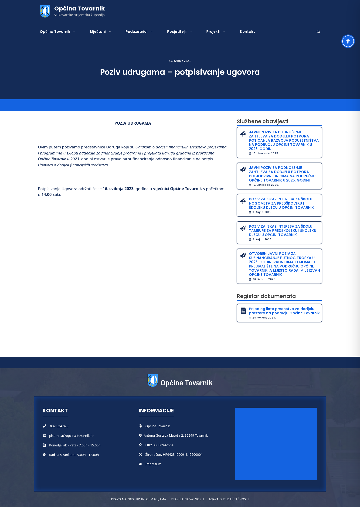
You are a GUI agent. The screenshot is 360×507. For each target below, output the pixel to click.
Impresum (153, 464)
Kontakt (247, 31)
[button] (318, 31)
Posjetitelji (183, 31)
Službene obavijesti (263, 121)
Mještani (104, 31)
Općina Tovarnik (79, 8)
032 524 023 (59, 426)
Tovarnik (163, 426)
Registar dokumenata (266, 296)
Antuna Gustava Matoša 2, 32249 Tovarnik (176, 435)
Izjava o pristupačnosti (229, 499)
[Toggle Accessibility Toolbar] (348, 41)
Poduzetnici (143, 31)
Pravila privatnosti (187, 499)
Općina (151, 426)
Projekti (219, 31)
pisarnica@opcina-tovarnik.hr (71, 435)
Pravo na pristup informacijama (138, 499)
